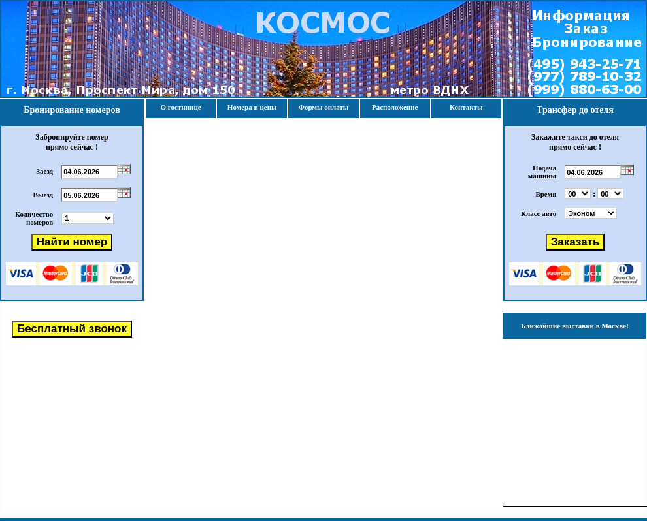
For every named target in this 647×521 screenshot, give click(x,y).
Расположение (395, 107)
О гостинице (181, 107)
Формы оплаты (323, 107)
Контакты (466, 107)
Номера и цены (252, 107)
